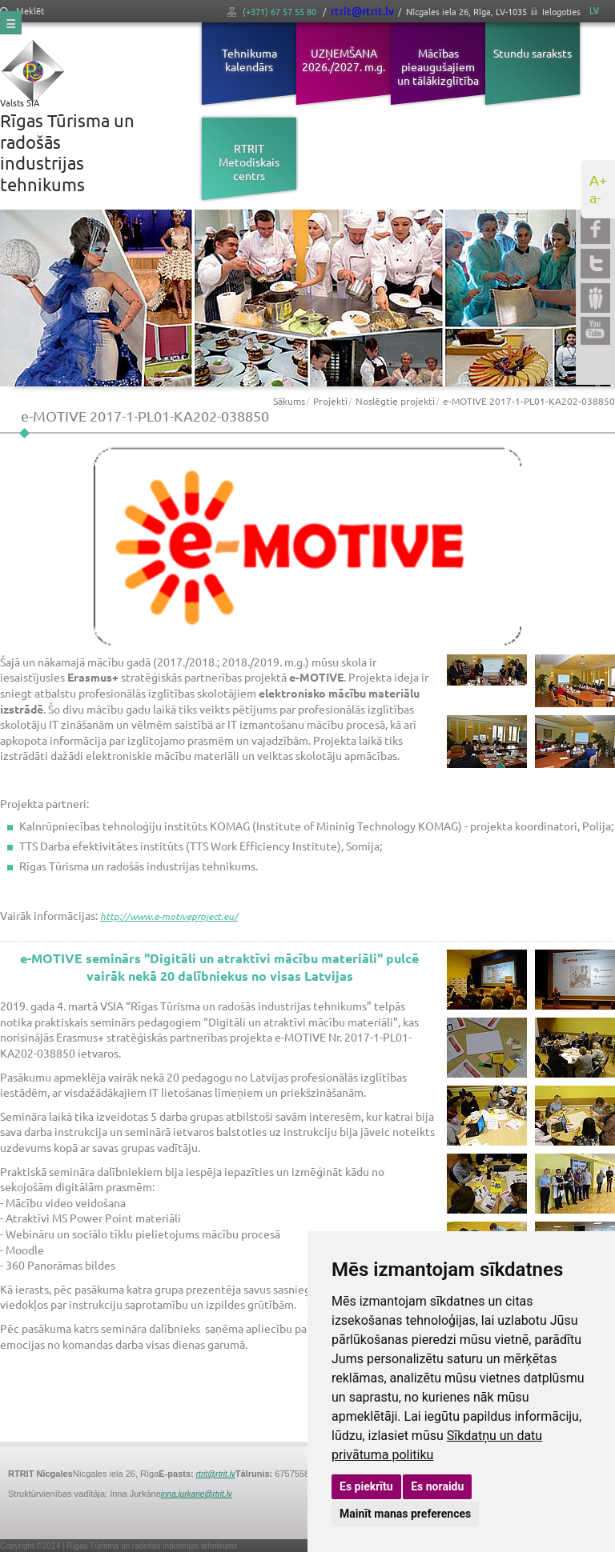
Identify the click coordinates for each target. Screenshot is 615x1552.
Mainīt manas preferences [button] (405, 1513)
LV (594, 10)
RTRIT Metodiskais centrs (249, 161)
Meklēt (22, 11)
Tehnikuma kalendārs (249, 60)
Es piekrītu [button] (366, 1486)
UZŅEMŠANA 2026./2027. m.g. (343, 60)
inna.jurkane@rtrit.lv (196, 1494)
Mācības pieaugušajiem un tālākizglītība (438, 66)
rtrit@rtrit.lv (362, 10)
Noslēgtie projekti (395, 400)
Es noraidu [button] (437, 1486)
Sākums (289, 400)
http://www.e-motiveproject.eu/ (169, 916)
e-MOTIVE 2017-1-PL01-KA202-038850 (529, 400)
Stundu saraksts (532, 53)
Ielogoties (561, 11)
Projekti (330, 400)
